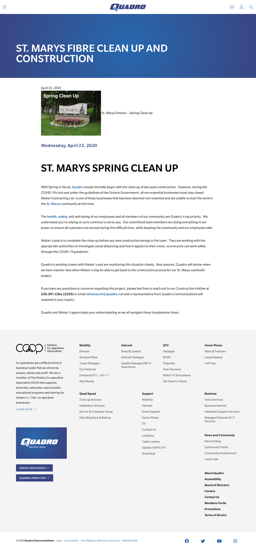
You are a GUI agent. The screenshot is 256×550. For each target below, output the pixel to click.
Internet (147, 405)
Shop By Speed (131, 351)
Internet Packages (132, 357)
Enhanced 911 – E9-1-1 (94, 375)
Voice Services (214, 399)
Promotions (213, 509)
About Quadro (214, 473)
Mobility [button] (85, 345)
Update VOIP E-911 (154, 447)
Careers (210, 491)
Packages (169, 351)
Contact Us (149, 429)
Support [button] (147, 393)
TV (143, 423)
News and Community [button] (220, 435)
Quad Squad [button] (87, 393)
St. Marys (53, 204)
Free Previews (172, 369)
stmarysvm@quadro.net (105, 294)
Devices (84, 351)
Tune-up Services (90, 399)
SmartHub (148, 453)
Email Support (151, 411)
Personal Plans (88, 357)
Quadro (78, 187)
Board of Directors (217, 485)
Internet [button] (126, 345)
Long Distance (214, 357)
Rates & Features (215, 351)
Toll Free (210, 363)
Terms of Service (215, 515)
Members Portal (215, 503)
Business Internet (215, 405)
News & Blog (213, 441)
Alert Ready (86, 381)
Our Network (87, 369)
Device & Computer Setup (96, 411)
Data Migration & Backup (95, 417)
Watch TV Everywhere (177, 375)
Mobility (147, 399)
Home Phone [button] (213, 345)
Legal (59, 540)
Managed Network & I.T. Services (220, 419)
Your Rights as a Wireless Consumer (100, 540)
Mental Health (130, 540)
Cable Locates (151, 441)
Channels (169, 363)
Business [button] (211, 393)
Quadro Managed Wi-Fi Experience (136, 365)
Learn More (26, 409)
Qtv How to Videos (175, 381)
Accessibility (213, 479)
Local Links (211, 459)
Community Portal (216, 447)
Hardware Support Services (222, 411)
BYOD (167, 357)
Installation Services (92, 405)
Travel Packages (89, 363)
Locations (148, 435)
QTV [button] (166, 345)
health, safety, (57, 216)
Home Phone (150, 417)
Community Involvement (220, 453)
